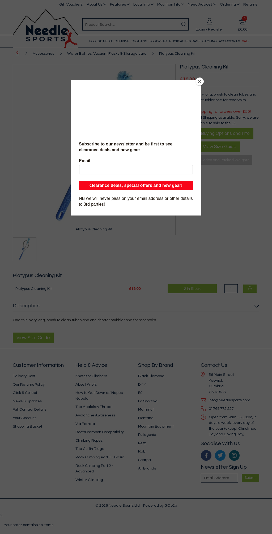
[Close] (200, 81)
